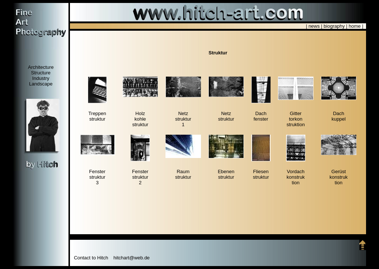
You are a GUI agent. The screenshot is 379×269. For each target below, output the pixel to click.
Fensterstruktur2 (140, 177)
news (313, 26)
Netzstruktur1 (183, 119)
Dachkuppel (339, 116)
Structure (41, 72)
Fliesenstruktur (261, 174)
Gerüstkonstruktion (338, 177)
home (355, 26)
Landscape (41, 84)
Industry (40, 78)
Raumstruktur (183, 174)
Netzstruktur (226, 116)
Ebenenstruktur (226, 174)
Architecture (41, 67)
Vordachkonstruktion (295, 177)
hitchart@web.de (132, 257)
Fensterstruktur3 (97, 177)
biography (334, 26)
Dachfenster (261, 116)
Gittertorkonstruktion (295, 119)
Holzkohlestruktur (140, 119)
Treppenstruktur (97, 116)
